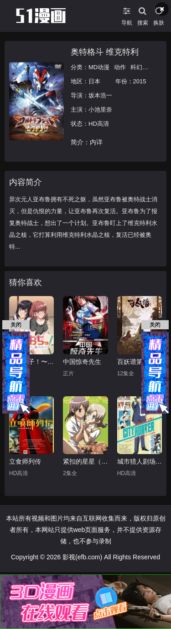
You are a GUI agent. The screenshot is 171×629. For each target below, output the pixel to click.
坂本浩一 (100, 95)
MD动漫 (98, 67)
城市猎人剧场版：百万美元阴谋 (139, 461)
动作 (120, 67)
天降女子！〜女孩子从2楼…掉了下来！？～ (31, 361)
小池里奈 (100, 109)
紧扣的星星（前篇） (85, 461)
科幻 (136, 67)
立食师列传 (25, 461)
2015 (139, 81)
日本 (94, 81)
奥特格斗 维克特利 (105, 51)
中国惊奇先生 (82, 361)
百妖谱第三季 (136, 361)
